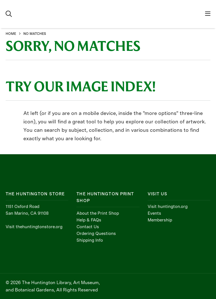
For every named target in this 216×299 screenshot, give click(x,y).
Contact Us (87, 226)
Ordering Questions (96, 233)
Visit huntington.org (168, 206)
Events (154, 213)
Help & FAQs (88, 220)
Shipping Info (89, 240)
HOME (11, 34)
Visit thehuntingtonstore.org (34, 226)
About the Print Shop (97, 213)
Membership (160, 220)
